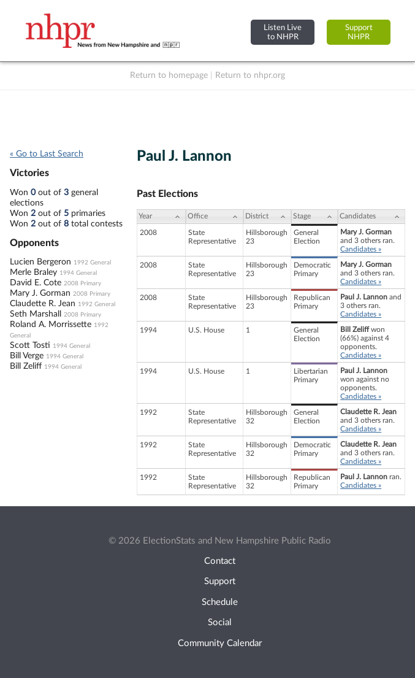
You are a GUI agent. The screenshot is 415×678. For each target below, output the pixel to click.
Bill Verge (27, 356)
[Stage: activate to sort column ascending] (314, 216)
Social (220, 622)
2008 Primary (82, 283)
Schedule (220, 602)
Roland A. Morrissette (50, 324)
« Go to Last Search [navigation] (46, 154)
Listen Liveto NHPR (283, 32)
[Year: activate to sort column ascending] (161, 216)
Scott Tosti (30, 345)
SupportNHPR (359, 32)
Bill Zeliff (26, 366)
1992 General (92, 263)
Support (219, 581)
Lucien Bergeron (40, 262)
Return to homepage (169, 75)
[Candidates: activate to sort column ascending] (371, 216)
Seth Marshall (35, 314)
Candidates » (360, 249)
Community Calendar (220, 643)
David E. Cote (35, 283)
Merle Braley (33, 272)
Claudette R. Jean (42, 303)
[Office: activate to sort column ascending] (214, 216)
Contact (219, 561)
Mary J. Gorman (40, 293)
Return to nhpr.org (250, 75)
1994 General (78, 273)
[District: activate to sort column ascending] (267, 216)
